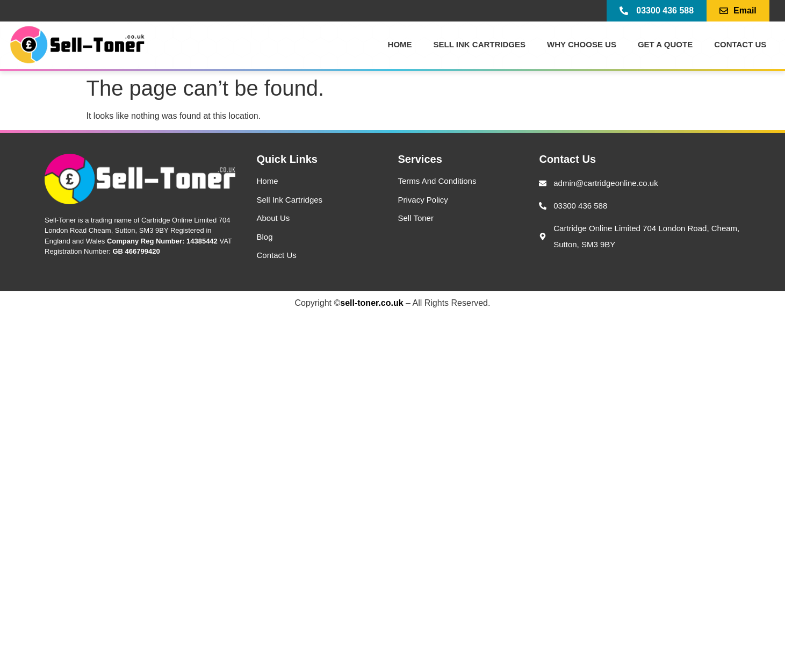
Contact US (740, 44)
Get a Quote (665, 44)
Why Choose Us (581, 44)
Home (400, 44)
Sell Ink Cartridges (479, 44)
